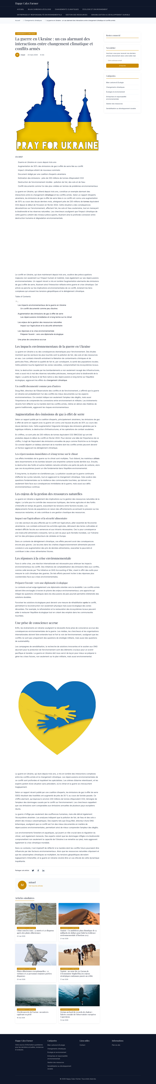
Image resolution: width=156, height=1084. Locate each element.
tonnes (86, 201)
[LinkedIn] (43, 870)
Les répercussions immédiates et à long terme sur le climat (46, 317)
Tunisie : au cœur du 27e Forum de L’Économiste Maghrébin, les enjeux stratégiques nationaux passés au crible (76, 973)
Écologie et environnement (95, 9)
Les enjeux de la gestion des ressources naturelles (40, 322)
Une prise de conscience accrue (32, 339)
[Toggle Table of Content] (16, 302)
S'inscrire (122, 66)
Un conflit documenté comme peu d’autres (39, 308)
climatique (49, 195)
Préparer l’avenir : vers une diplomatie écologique (41, 334)
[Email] (122, 60)
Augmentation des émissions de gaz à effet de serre (40, 314)
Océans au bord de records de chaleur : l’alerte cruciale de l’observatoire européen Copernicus (78, 1014)
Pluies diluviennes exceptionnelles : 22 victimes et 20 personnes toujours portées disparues (34, 973)
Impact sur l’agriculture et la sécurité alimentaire (41, 326)
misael (23, 55)
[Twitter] (33, 870)
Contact (82, 1045)
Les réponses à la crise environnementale (36, 331)
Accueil (20, 9)
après (85, 602)
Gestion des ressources (76, 15)
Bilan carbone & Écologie (39, 9)
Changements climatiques (67, 9)
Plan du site (116, 1045)
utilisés (96, 458)
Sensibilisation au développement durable (110, 15)
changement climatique (56, 380)
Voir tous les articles (36, 886)
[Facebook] (38, 870)
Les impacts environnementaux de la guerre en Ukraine (42, 305)
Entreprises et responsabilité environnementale (39, 15)
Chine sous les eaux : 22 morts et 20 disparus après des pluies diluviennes (35, 931)
